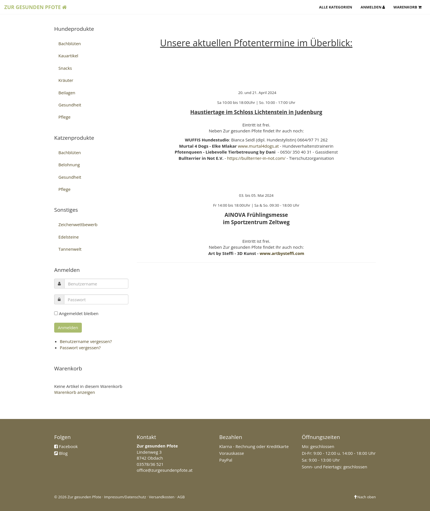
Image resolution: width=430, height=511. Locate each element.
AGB (181, 496)
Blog (63, 453)
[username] (96, 284)
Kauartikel (68, 55)
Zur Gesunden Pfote (35, 7)
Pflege (64, 117)
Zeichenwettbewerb (78, 224)
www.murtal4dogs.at (258, 146)
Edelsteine (68, 237)
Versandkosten (161, 496)
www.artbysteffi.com (282, 253)
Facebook (68, 446)
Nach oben (365, 496)
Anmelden (373, 7)
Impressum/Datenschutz (125, 496)
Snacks (65, 68)
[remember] (56, 313)
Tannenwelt (70, 249)
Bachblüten (69, 43)
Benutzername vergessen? (86, 341)
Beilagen (66, 92)
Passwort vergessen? (80, 347)
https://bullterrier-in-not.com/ (256, 158)
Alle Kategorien (335, 7)
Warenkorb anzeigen (74, 392)
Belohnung (69, 164)
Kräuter (65, 80)
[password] (96, 299)
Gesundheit (69, 105)
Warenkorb (407, 7)
